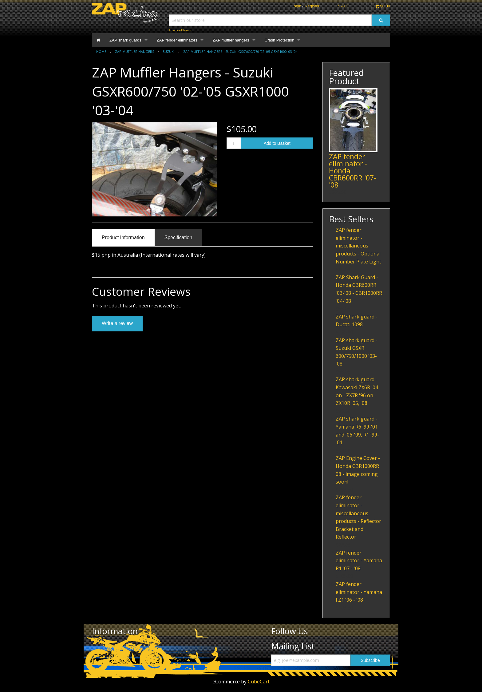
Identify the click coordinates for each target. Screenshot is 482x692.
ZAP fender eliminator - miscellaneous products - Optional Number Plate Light (358, 246)
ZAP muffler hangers (231, 40)
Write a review (117, 323)
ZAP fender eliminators (177, 40)
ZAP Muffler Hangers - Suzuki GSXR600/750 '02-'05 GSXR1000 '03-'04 (240, 51)
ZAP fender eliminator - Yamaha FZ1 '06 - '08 (359, 592)
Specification (178, 237)
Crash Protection (279, 40)
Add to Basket (277, 143)
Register (312, 6)
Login (296, 6)
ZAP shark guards (125, 40)
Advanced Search (180, 30)
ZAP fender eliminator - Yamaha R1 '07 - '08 (359, 560)
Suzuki (169, 51)
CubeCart (259, 681)
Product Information (123, 237)
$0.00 (382, 6)
